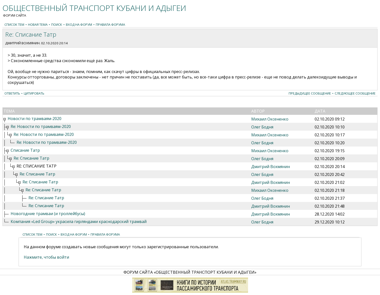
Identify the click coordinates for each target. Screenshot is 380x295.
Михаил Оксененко (269, 119)
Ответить (12, 93)
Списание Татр (25, 150)
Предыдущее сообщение (310, 93)
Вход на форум (79, 24)
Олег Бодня (262, 127)
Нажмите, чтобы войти (46, 257)
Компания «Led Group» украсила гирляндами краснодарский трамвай (79, 221)
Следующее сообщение (355, 93)
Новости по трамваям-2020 (34, 118)
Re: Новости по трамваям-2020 (41, 126)
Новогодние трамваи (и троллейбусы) (48, 213)
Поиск (56, 24)
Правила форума (110, 24)
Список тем (14, 24)
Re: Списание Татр (31, 158)
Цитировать (34, 93)
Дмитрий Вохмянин (22, 43)
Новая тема (38, 24)
